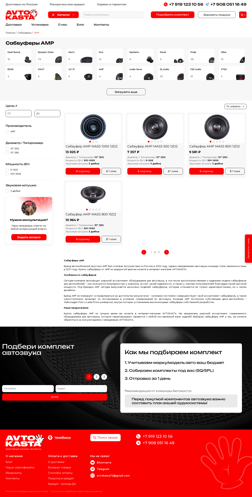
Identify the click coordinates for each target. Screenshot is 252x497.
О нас (62, 24)
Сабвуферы (24, 32)
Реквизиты (14, 473)
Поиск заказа (105, 437)
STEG (224, 69)
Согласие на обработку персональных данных (76, 491)
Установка (39, 24)
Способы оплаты (60, 473)
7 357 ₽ (133, 152)
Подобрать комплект (172, 14)
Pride (193, 52)
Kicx (101, 52)
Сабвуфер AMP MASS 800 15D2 (91, 214)
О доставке (56, 462)
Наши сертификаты (20, 467)
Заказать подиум (216, 14)
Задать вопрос (29, 237)
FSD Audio (195, 69)
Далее (54, 397)
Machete (134, 52)
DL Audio (164, 69)
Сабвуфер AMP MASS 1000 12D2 (91, 146)
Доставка (14, 24)
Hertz (71, 52)
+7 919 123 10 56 (183, 4)
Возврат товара (59, 467)
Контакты (101, 24)
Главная (10, 32)
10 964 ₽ (72, 220)
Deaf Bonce (14, 52)
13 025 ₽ (72, 152)
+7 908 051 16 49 (226, 4)
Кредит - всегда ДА (62, 484)
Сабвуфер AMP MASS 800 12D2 (214, 146)
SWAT (41, 69)
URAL (224, 52)
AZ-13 (71, 69)
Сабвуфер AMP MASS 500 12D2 (152, 146)
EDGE (10, 69)
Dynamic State (46, 52)
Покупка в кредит (61, 478)
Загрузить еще (126, 91)
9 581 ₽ (195, 152)
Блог (80, 24)
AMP (36, 32)
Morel (163, 52)
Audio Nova (135, 69)
